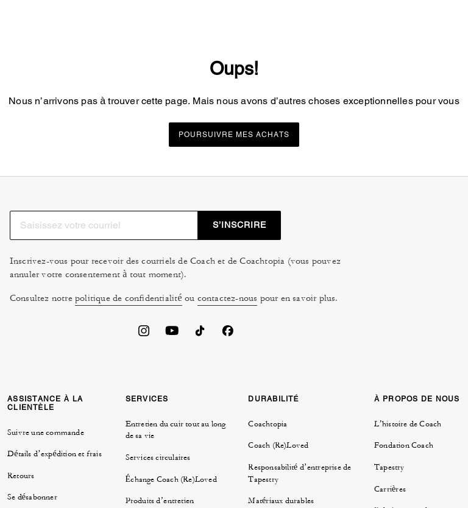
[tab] (42, 17)
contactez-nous (228, 315)
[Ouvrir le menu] (443, 15)
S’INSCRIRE (422, 242)
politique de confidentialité (129, 315)
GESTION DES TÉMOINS (276, 389)
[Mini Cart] (419, 14)
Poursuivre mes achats (234, 164)
